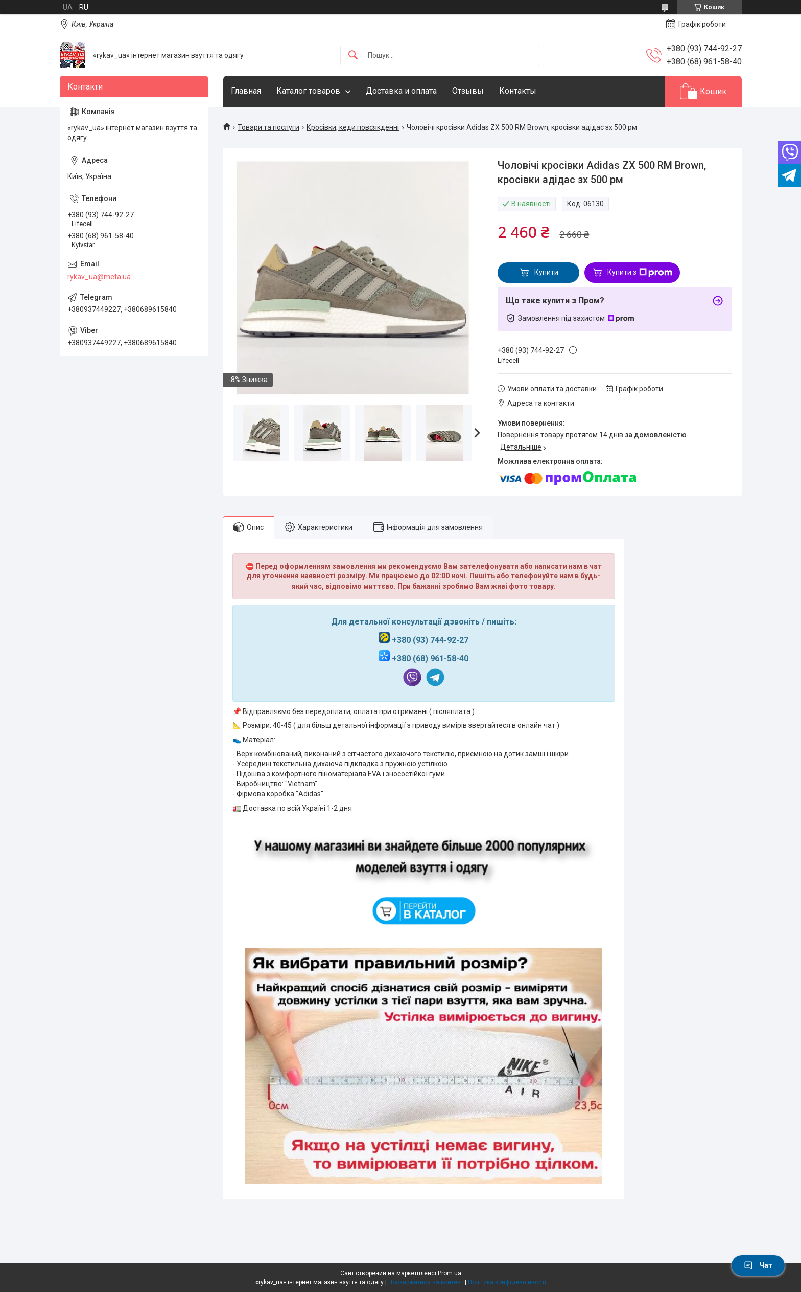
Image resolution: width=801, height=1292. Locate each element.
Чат (758, 1265)
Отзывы (468, 91)
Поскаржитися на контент (425, 1282)
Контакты (517, 91)
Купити (546, 272)
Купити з (639, 272)
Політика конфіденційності (507, 1282)
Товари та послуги (268, 127)
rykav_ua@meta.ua (99, 277)
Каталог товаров (308, 91)
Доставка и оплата (401, 91)
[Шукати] (353, 55)
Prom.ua (449, 1273)
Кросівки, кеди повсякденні (353, 127)
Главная (246, 91)
